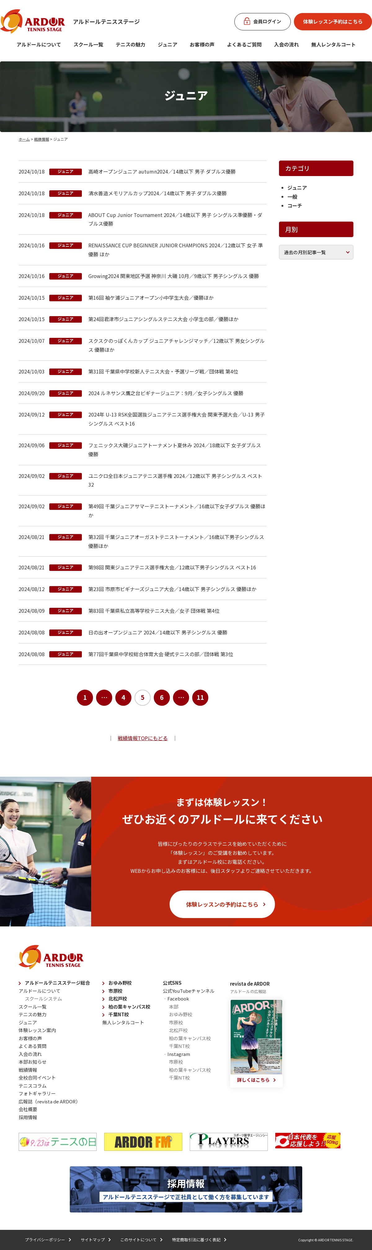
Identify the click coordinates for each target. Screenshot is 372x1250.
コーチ (294, 205)
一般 (292, 196)
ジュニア (167, 44)
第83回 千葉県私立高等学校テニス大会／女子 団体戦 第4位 (153, 610)
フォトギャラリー (37, 1093)
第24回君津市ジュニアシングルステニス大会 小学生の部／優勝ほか (163, 319)
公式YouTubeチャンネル (189, 990)
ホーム (24, 139)
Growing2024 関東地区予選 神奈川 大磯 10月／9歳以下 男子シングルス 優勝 (173, 276)
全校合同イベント (37, 1077)
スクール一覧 (88, 44)
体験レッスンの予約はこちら (222, 904)
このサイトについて (138, 1240)
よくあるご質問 (244, 44)
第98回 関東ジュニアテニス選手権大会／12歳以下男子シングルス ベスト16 (172, 567)
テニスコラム (32, 1085)
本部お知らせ (32, 1061)
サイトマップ (93, 1240)
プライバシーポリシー (45, 1240)
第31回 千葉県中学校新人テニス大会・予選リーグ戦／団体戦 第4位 (163, 371)
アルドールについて (38, 44)
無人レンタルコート (123, 1022)
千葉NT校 (118, 1014)
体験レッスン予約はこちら (333, 21)
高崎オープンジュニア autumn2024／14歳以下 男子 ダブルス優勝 (162, 171)
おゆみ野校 (120, 982)
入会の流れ (286, 44)
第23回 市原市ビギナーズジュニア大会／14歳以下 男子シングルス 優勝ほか (172, 589)
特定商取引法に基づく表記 (196, 1240)
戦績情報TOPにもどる (143, 738)
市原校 (115, 990)
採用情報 (28, 1117)
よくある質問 (32, 1046)
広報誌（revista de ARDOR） (49, 1101)
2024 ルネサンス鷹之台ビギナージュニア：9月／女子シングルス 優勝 (165, 393)
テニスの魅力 (130, 44)
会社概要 (28, 1109)
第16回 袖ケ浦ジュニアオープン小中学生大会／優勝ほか (151, 297)
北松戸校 (117, 998)
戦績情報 (41, 139)
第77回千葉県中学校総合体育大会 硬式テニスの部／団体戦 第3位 (160, 654)
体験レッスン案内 (37, 1030)
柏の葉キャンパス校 (129, 1006)
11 (200, 697)
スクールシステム (43, 998)
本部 (173, 1006)
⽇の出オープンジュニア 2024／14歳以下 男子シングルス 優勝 (157, 632)
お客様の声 (202, 44)
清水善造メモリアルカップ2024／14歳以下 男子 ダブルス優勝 (157, 193)
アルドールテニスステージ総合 (57, 982)
